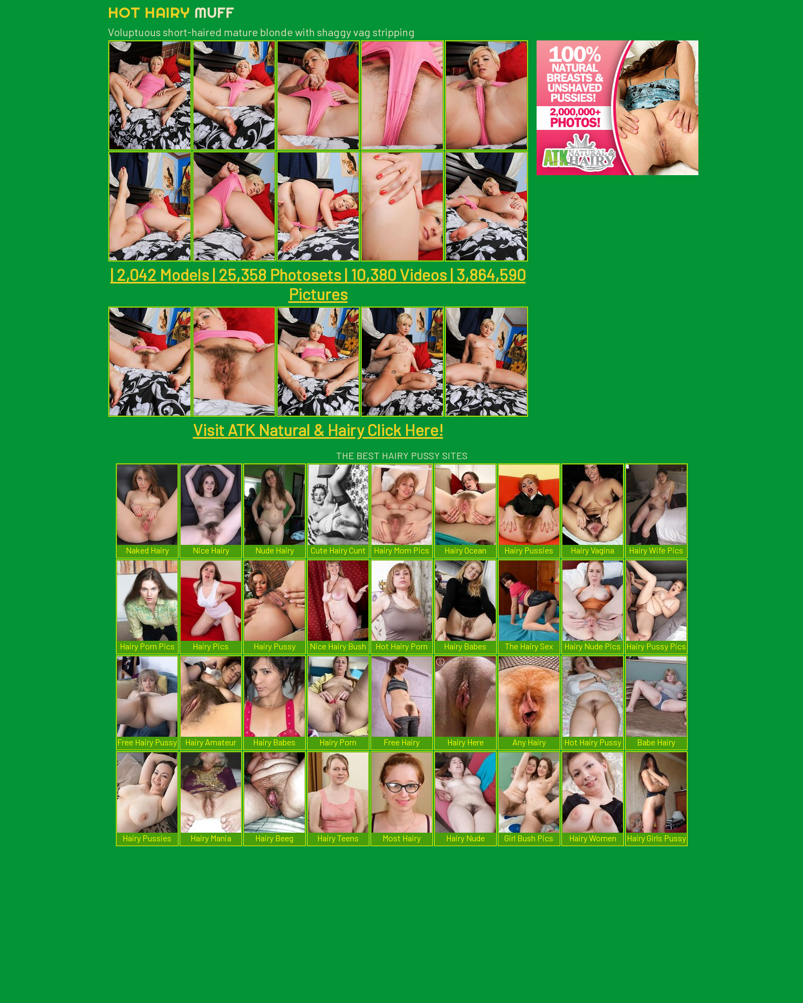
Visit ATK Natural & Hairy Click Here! (318, 429)
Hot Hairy (171, 12)
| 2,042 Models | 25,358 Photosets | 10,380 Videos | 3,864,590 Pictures (318, 284)
